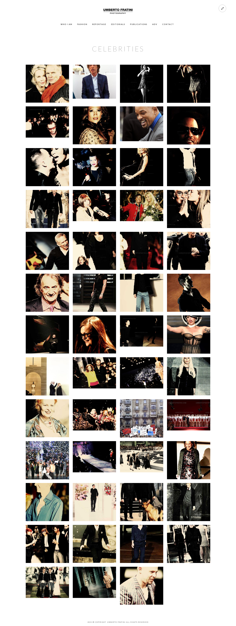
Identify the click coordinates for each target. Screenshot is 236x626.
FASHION (82, 24)
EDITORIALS (118, 24)
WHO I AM (66, 24)
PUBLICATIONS (138, 24)
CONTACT (168, 24)
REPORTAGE (99, 24)
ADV (154, 24)
